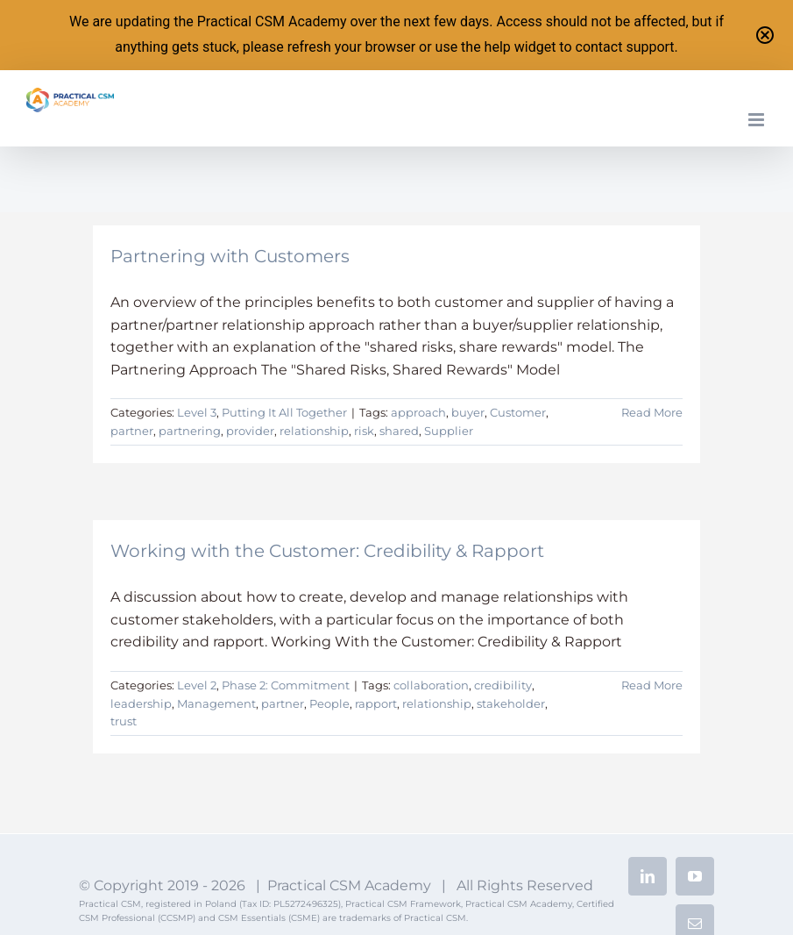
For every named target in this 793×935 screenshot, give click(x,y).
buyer (468, 412)
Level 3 (196, 412)
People (329, 703)
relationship (314, 431)
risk (364, 431)
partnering (190, 431)
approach (418, 412)
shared (399, 431)
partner (131, 431)
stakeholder (511, 703)
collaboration (431, 685)
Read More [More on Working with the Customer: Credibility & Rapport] (652, 685)
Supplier (448, 431)
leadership (141, 703)
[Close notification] (764, 35)
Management (216, 703)
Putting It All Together (284, 412)
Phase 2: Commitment (286, 685)
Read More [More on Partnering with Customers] (652, 412)
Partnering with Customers (230, 256)
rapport (376, 703)
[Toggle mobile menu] (757, 120)
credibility (503, 685)
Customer (518, 412)
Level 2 (196, 685)
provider (250, 431)
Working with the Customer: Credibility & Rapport (327, 550)
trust (123, 721)
